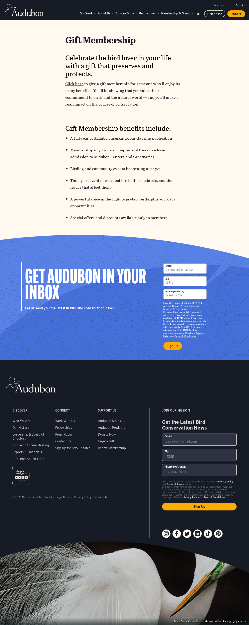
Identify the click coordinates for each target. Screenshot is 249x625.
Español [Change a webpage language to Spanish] (240, 5)
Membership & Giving (175, 13)
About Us (104, 13)
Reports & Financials (27, 452)
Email (168, 265)
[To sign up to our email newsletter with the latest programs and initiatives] (184, 269)
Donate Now (107, 434)
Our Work (86, 13)
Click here (74, 84)
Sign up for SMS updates (72, 448)
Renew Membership (112, 448)
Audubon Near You (111, 421)
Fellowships (63, 428)
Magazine (219, 5)
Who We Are (21, 421)
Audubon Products (111, 428)
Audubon (24, 10)
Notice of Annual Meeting (30, 445)
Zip (167, 278)
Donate (236, 14)
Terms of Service (172, 309)
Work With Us (65, 421)
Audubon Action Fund (28, 459)
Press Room (63, 434)
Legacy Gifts (107, 441)
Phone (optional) (174, 291)
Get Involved (147, 13)
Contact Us (63, 441)
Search (198, 12)
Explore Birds (124, 13)
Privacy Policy (188, 306)
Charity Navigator (21, 475)
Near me (216, 14)
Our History (20, 428)
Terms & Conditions (185, 336)
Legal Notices (64, 497)
